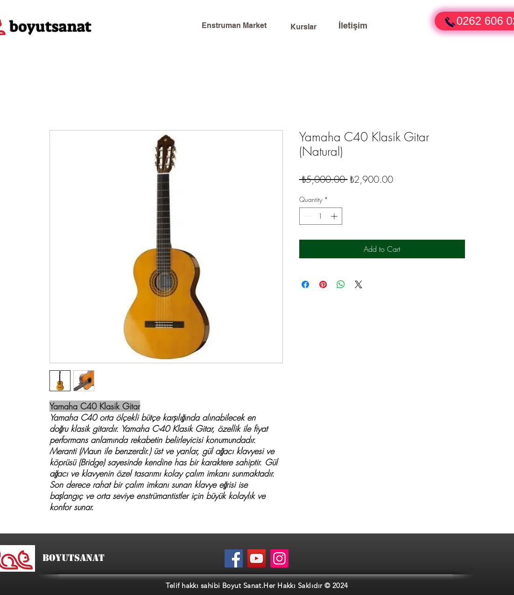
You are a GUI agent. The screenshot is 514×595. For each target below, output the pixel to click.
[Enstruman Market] (234, 25)
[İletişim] (353, 25)
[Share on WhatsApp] (340, 284)
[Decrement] (306, 216)
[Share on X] (358, 284)
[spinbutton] (320, 216)
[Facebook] (234, 558)
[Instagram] (279, 558)
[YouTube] (256, 558)
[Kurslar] (303, 27)
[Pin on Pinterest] (323, 284)
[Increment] (335, 216)
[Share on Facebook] (305, 284)
